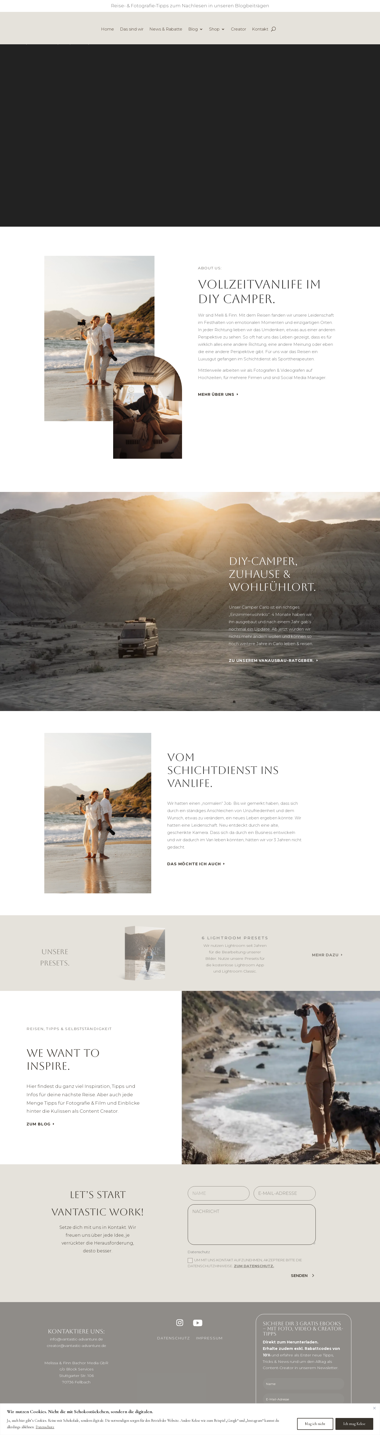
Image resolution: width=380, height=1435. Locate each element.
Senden (299, 1275)
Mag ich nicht (315, 1423)
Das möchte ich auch (194, 863)
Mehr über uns (216, 394)
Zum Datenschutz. (254, 1266)
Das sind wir (131, 29)
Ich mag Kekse (354, 1423)
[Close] (374, 1408)
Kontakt (260, 29)
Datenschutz (45, 1427)
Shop (214, 29)
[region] (190, 1419)
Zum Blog (38, 1124)
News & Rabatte (165, 29)
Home (107, 29)
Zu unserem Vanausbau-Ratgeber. (271, 660)
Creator (238, 29)
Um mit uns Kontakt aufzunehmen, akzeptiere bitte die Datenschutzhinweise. (245, 1263)
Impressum (209, 1338)
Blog (193, 29)
